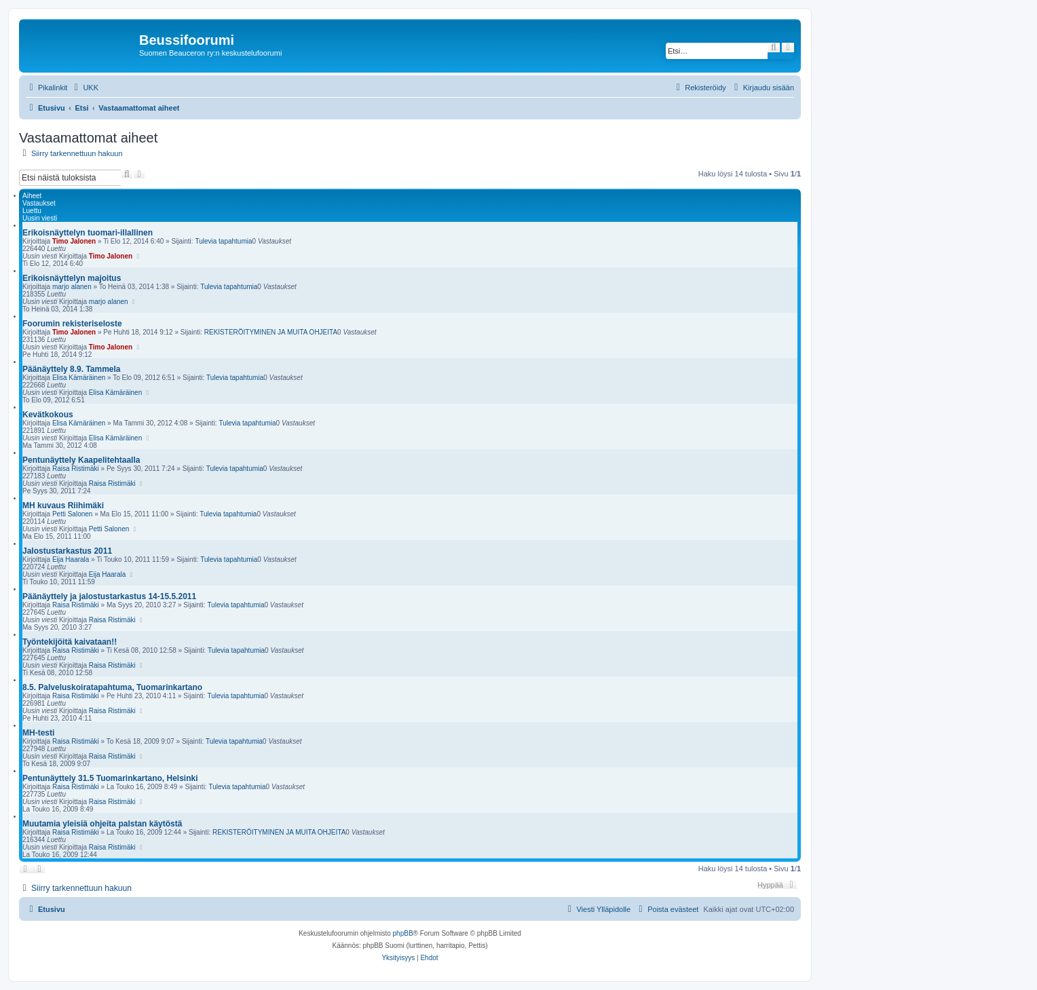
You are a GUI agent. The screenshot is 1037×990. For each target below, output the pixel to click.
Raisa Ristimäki (75, 468)
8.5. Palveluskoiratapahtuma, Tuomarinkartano (112, 687)
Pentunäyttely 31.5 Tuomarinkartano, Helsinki (110, 778)
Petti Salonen (72, 514)
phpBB (403, 933)
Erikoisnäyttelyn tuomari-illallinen (87, 232)
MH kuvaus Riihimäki (63, 505)
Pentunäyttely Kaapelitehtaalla (81, 460)
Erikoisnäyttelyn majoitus (71, 278)
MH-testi (38, 733)
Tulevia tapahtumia (223, 241)
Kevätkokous (47, 414)
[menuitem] (84, 87)
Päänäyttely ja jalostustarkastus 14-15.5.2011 (109, 596)
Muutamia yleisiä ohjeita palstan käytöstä (102, 824)
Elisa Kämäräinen (78, 377)
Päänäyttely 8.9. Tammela (71, 369)
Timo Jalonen (74, 241)
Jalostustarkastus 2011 (67, 551)
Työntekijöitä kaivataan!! (69, 642)
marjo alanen (72, 286)
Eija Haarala (70, 559)
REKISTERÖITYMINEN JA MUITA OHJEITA (270, 332)
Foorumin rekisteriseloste (72, 323)
